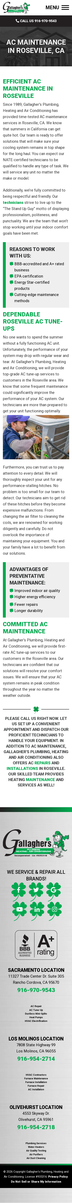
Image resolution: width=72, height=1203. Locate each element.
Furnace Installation (36, 1082)
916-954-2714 (36, 1058)
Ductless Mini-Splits (36, 1013)
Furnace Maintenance (36, 1078)
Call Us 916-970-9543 (36, 21)
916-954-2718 (36, 1127)
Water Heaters (36, 1147)
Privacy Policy (58, 1176)
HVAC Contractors (36, 1075)
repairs (42, 763)
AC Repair (36, 1006)
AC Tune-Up (36, 1010)
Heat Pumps (36, 1017)
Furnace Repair (36, 1086)
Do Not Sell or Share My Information (36, 1181)
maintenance (40, 779)
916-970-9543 (36, 990)
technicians (13, 202)
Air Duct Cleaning (36, 1158)
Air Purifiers (36, 1154)
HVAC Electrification (36, 1021)
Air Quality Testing (36, 1150)
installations (22, 768)
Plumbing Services (36, 1143)
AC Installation (36, 1089)
